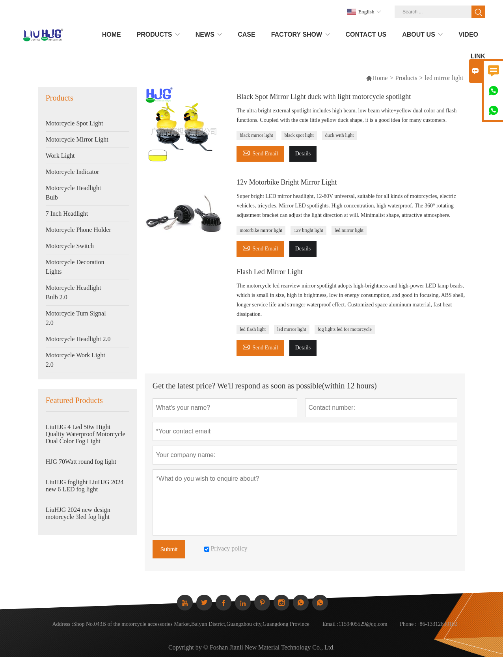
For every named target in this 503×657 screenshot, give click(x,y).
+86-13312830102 (437, 624)
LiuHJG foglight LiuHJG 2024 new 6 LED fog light (85, 486)
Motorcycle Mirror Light (77, 139)
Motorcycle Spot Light (74, 123)
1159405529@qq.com (363, 624)
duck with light (339, 135)
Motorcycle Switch (70, 246)
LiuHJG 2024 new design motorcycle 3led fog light (78, 513)
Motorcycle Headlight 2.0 (78, 339)
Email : (330, 624)
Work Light (60, 155)
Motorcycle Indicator (72, 171)
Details (303, 154)
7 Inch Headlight (67, 213)
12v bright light (308, 230)
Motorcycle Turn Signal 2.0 (76, 318)
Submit (169, 549)
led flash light (253, 329)
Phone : (408, 624)
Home (379, 78)
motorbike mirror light (261, 230)
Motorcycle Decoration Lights (75, 267)
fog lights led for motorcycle (345, 329)
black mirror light (256, 135)
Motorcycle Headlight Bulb (73, 193)
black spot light (299, 135)
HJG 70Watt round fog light (81, 461)
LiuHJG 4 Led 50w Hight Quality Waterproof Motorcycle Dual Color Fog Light (85, 434)
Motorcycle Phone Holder (78, 229)
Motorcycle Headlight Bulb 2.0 (73, 292)
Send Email (260, 152)
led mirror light (349, 230)
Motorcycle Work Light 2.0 (75, 360)
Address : (62, 624)
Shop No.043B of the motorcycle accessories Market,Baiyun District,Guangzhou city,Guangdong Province (191, 624)
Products (406, 78)
